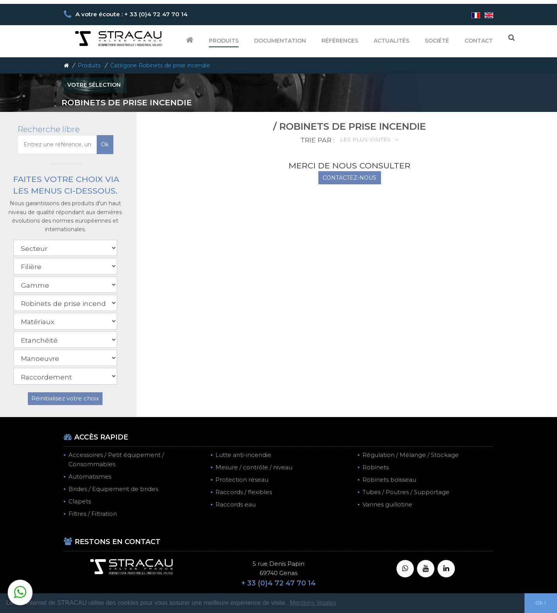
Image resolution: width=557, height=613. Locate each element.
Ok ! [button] (540, 603)
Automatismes (89, 476)
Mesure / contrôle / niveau (253, 467)
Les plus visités (366, 139)
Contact (479, 40)
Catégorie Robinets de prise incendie (160, 65)
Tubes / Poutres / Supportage (405, 492)
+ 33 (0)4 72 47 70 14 (278, 583)
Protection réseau (241, 479)
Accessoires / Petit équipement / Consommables (116, 459)
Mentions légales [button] (313, 602)
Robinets (375, 467)
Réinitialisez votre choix (65, 398)
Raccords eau (235, 504)
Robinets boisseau (389, 479)
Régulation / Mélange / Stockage (410, 454)
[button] (20, 592)
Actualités (391, 40)
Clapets (79, 501)
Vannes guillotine (387, 504)
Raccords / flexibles (243, 492)
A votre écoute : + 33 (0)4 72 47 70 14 (131, 14)
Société (437, 40)
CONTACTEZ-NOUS (349, 177)
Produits (224, 40)
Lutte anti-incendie (243, 454)
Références (339, 40)
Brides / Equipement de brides (113, 489)
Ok (105, 144)
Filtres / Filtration (92, 513)
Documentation (280, 40)
